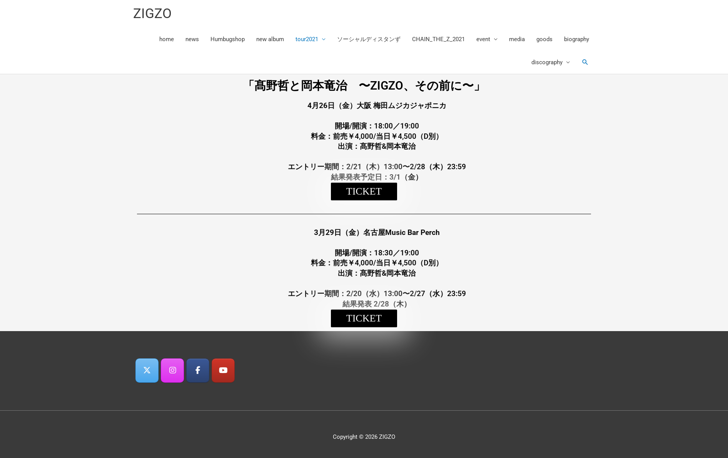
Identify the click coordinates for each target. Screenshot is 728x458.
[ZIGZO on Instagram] (172, 370)
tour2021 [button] (307, 39)
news (192, 39)
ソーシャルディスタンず (369, 39)
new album (270, 39)
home (166, 39)
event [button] (483, 39)
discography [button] (547, 62)
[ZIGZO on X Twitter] (147, 370)
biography (576, 39)
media (517, 39)
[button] (585, 62)
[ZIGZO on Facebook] (197, 370)
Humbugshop (227, 39)
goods (544, 39)
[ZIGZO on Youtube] (223, 370)
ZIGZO (152, 14)
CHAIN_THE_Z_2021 (438, 39)
